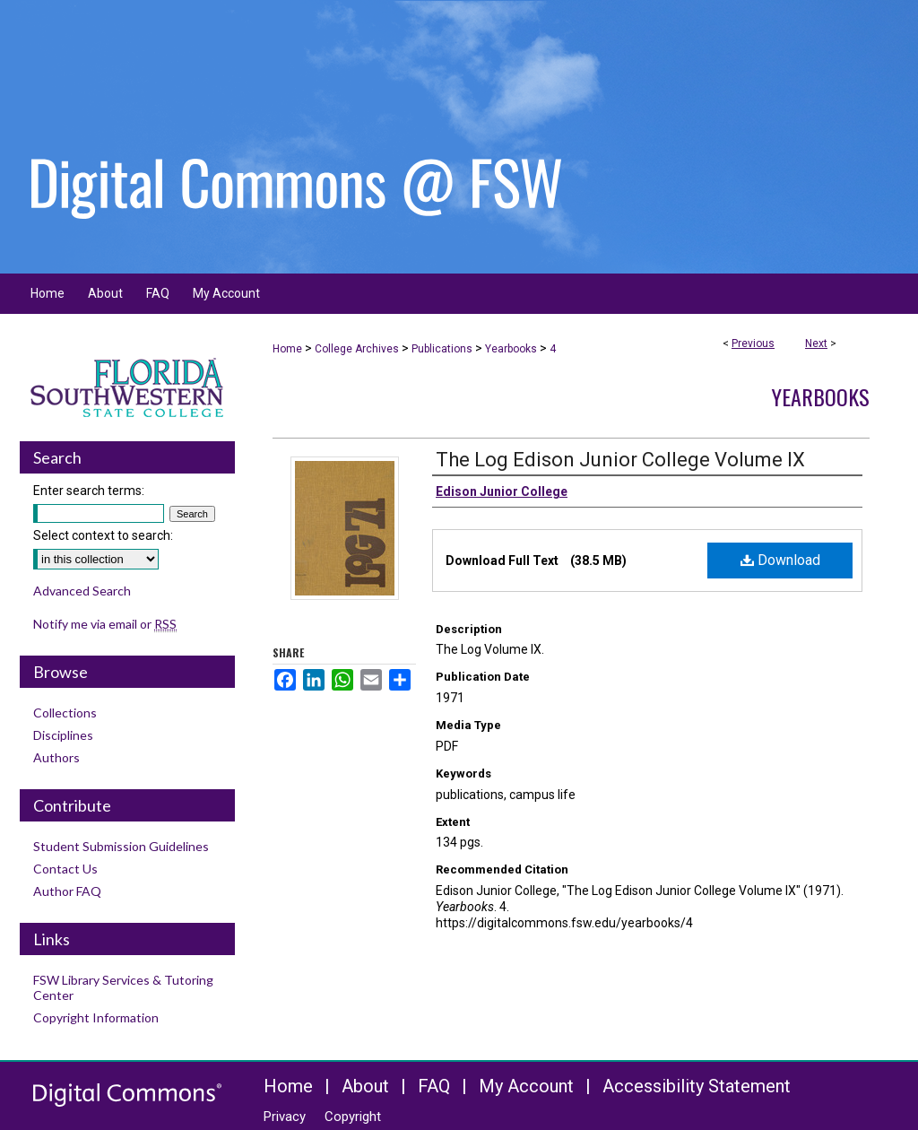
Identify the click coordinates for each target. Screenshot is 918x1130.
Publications (441, 349)
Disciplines (63, 735)
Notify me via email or (105, 623)
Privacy (285, 1116)
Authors (56, 757)
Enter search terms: (88, 490)
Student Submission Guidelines (121, 846)
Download (780, 560)
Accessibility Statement (696, 1086)
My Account (526, 1086)
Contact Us (65, 868)
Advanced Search (82, 590)
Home (287, 349)
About (365, 1086)
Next (816, 343)
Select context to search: (103, 535)
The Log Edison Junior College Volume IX (620, 459)
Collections (65, 712)
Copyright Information (96, 1017)
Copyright (353, 1116)
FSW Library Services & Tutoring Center (123, 987)
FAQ (434, 1086)
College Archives (357, 349)
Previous (753, 343)
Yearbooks (511, 349)
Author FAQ (67, 891)
